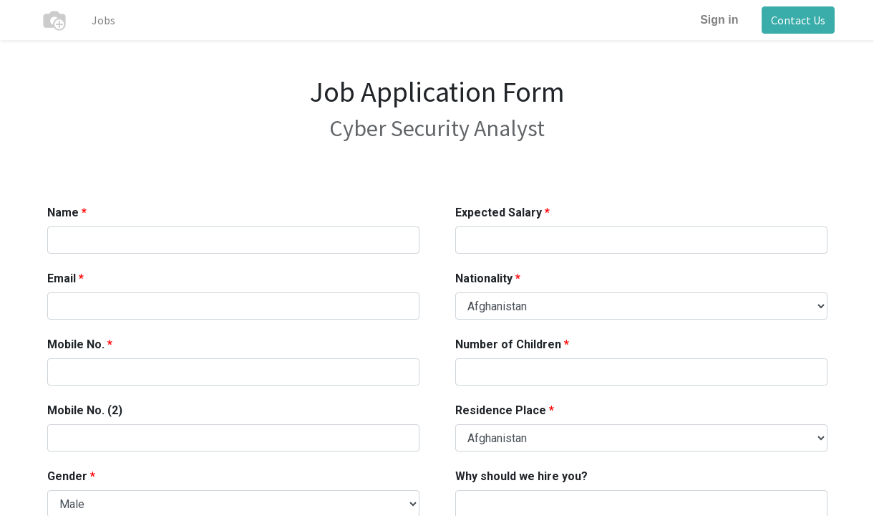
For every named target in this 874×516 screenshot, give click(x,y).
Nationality (484, 278)
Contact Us (798, 20)
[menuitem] (103, 20)
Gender (67, 476)
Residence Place (500, 410)
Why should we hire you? (521, 476)
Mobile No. (76, 344)
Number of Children (508, 344)
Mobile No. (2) (84, 410)
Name (63, 212)
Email (61, 278)
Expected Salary (498, 212)
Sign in (719, 20)
